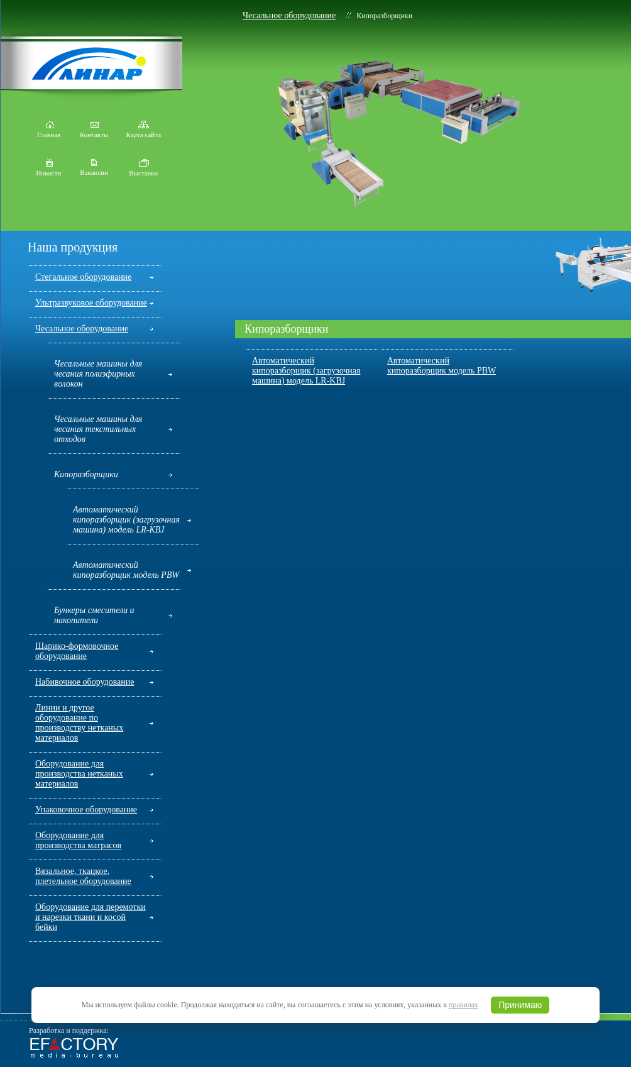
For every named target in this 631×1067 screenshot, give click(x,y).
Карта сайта (143, 131)
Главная (48, 131)
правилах (463, 1004)
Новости (48, 170)
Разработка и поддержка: (69, 1030)
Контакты (94, 131)
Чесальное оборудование (289, 15)
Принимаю (520, 1005)
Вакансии (94, 169)
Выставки (143, 170)
